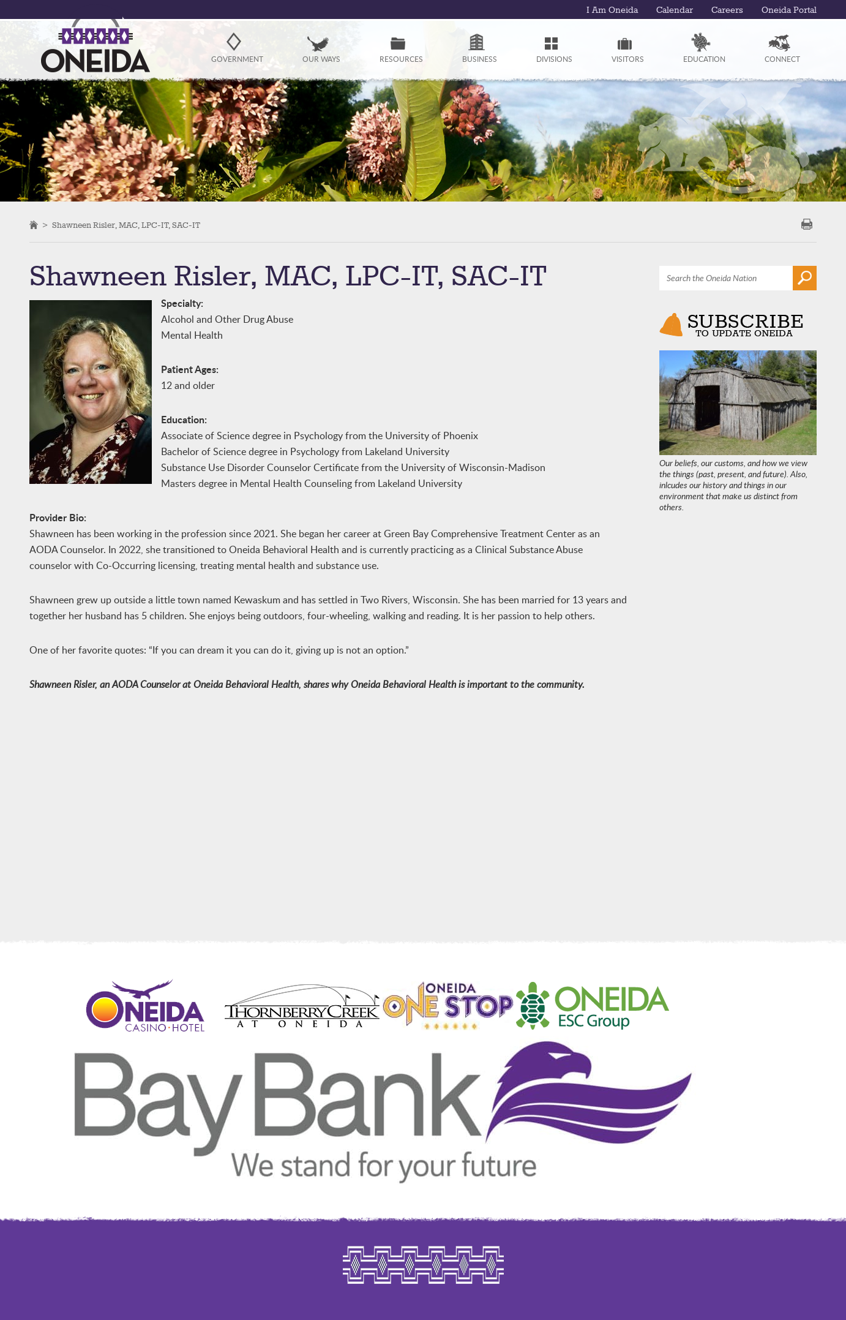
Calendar (674, 10)
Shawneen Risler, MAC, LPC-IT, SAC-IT (126, 225)
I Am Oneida (612, 10)
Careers (727, 10)
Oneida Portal (789, 10)
